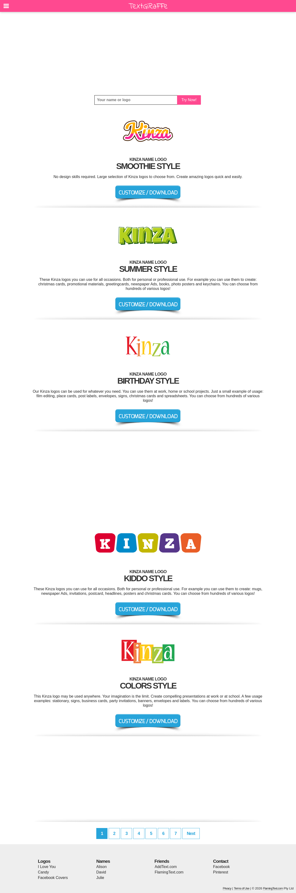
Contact (220, 861)
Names (103, 861)
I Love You (47, 867)
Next (191, 833)
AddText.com (166, 867)
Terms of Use (241, 888)
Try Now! (188, 100)
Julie (100, 878)
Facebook (221, 867)
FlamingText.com (169, 872)
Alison (101, 867)
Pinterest (220, 872)
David (101, 872)
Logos (44, 861)
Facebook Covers (53, 878)
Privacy (227, 888)
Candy (43, 872)
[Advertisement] (148, 53)
